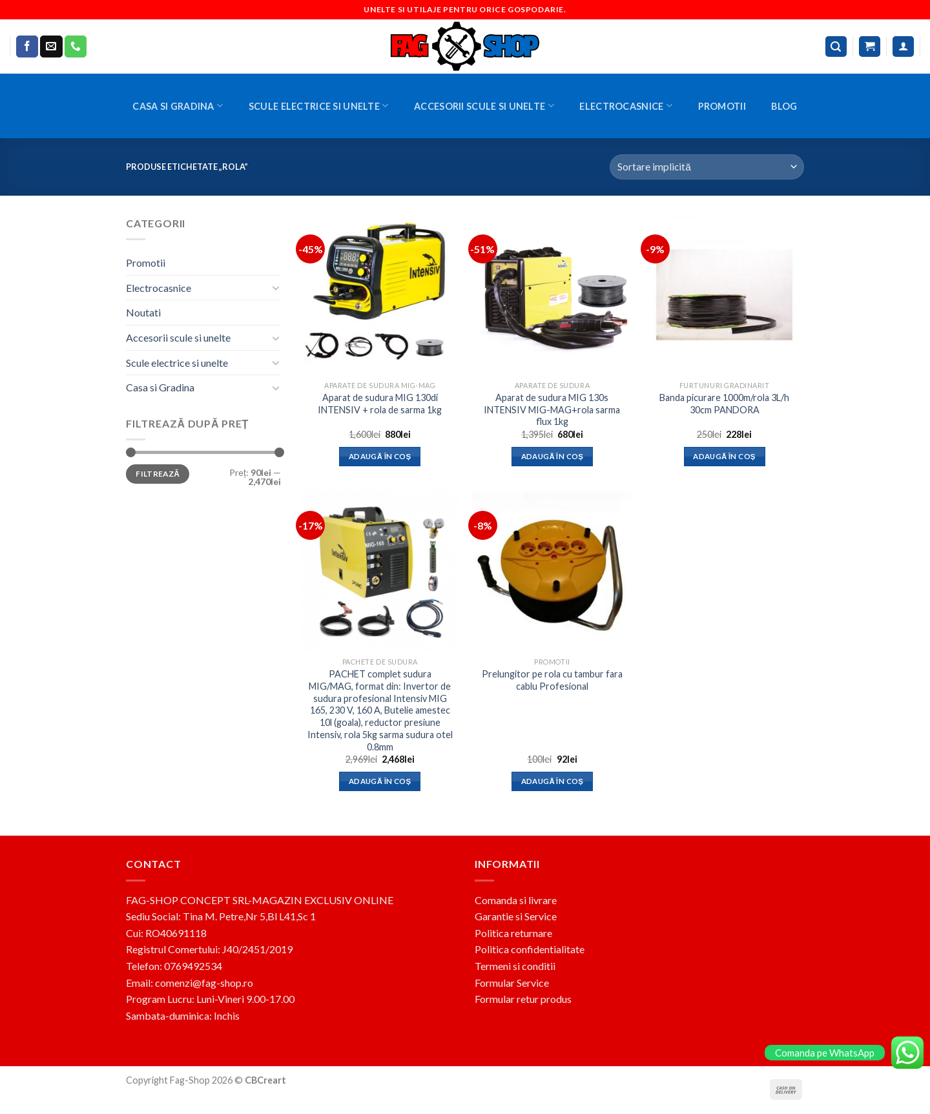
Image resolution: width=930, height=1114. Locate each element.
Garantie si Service (516, 916)
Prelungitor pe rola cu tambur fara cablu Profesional (552, 680)
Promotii (722, 106)
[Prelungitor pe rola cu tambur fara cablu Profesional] (552, 571)
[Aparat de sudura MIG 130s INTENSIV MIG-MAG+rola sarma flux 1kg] (552, 295)
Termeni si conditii (515, 966)
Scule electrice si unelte (319, 105)
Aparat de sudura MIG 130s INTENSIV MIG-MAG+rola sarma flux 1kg (552, 409)
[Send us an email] (51, 46)
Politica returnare (513, 933)
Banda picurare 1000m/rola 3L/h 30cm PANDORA (724, 403)
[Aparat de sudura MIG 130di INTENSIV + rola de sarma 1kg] (380, 295)
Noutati (143, 312)
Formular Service (512, 982)
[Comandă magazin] (707, 167)
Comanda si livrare (516, 900)
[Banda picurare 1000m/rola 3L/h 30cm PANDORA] (724, 295)
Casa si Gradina (177, 105)
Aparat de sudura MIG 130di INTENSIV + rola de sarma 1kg (380, 403)
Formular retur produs (523, 999)
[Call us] (76, 46)
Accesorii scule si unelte (484, 105)
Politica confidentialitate (529, 949)
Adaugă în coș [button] (380, 456)
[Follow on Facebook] (27, 46)
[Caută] (836, 46)
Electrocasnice (625, 105)
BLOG (784, 106)
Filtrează (158, 474)
